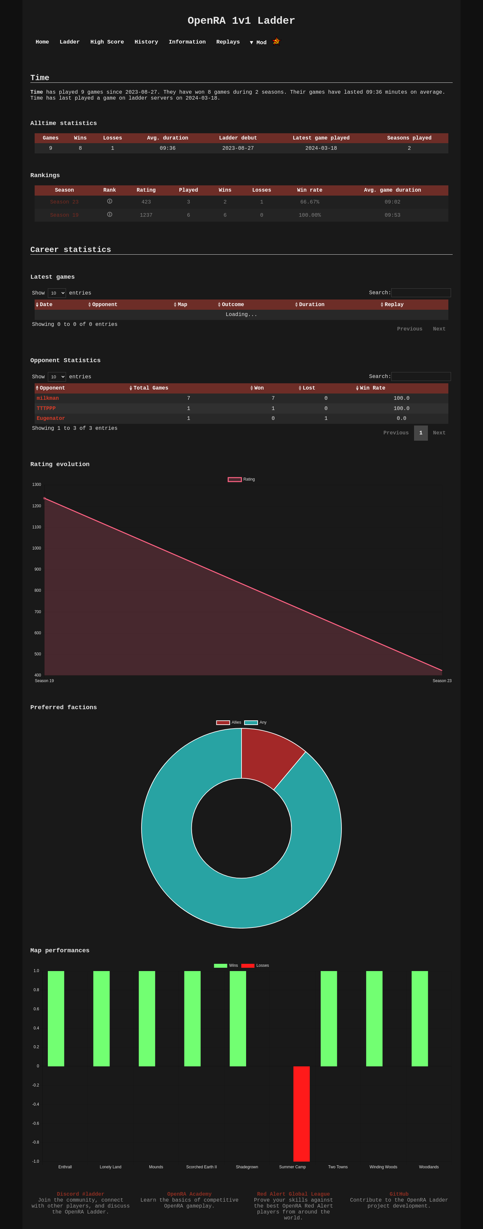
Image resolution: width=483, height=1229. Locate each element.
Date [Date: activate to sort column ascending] (46, 305)
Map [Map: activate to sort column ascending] (182, 305)
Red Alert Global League (293, 1194)
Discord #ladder (80, 1194)
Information (187, 42)
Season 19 (64, 215)
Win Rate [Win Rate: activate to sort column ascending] (372, 388)
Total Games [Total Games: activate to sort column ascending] (151, 388)
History (146, 42)
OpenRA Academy (189, 1194)
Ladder (70, 42)
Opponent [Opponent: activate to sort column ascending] (105, 305)
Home (42, 42)
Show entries (61, 293)
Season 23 (64, 202)
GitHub (399, 1194)
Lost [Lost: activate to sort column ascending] (309, 388)
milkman (48, 398)
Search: (410, 293)
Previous (410, 329)
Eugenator (51, 419)
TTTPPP (46, 409)
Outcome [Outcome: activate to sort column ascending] (233, 305)
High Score (107, 42)
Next (439, 329)
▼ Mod (258, 43)
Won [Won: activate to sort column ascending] (259, 388)
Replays (228, 42)
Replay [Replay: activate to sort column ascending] (394, 305)
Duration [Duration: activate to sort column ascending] (312, 305)
